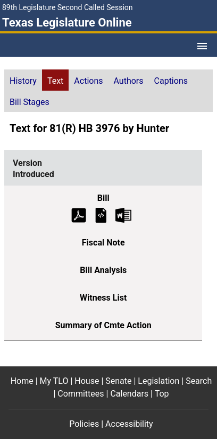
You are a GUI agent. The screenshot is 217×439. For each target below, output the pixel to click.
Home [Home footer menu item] (22, 381)
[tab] (23, 80)
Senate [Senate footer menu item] (118, 381)
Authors (129, 81)
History (23, 81)
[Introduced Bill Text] (101, 214)
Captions (171, 81)
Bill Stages (29, 102)
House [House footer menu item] (86, 381)
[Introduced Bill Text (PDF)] (79, 214)
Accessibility (129, 424)
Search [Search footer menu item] (199, 381)
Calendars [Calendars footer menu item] (129, 394)
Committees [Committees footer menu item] (80, 394)
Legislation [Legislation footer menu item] (158, 381)
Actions (88, 81)
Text (55, 81)
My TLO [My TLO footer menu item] (54, 381)
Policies (84, 424)
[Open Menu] (202, 46)
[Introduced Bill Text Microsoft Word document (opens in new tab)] (123, 214)
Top (162, 394)
